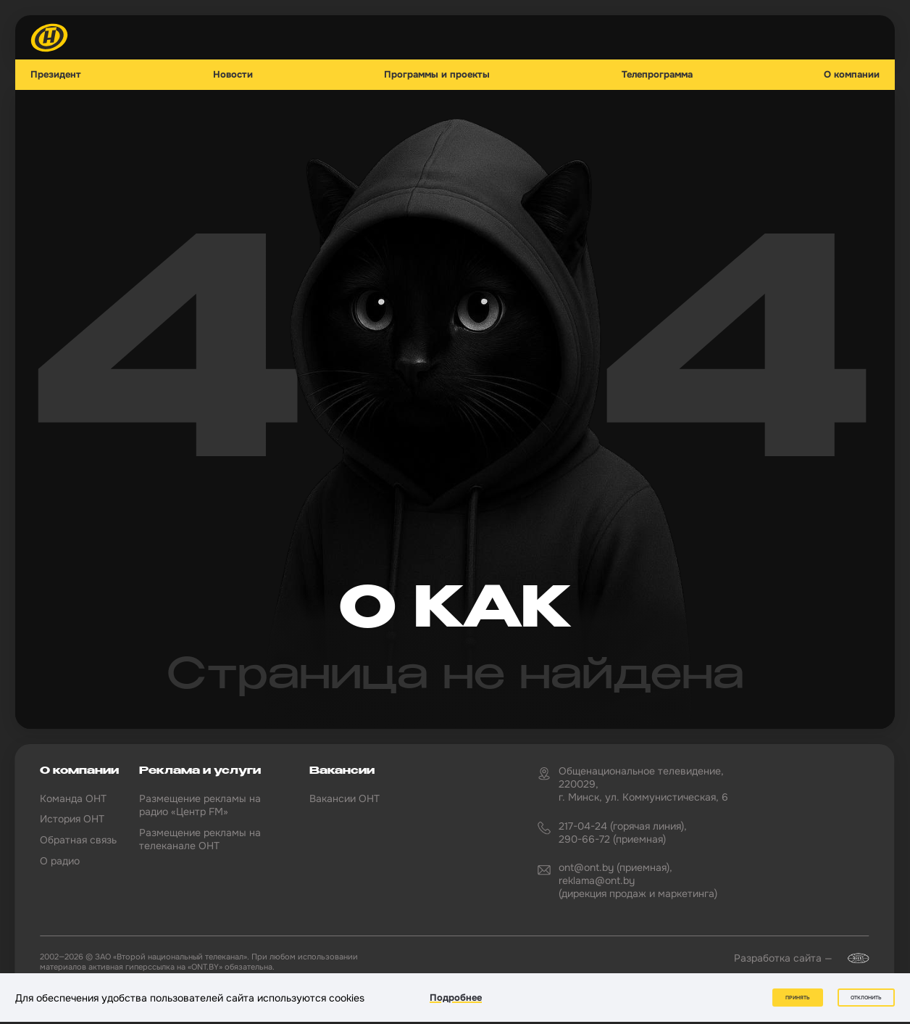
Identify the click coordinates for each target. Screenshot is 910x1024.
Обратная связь (78, 839)
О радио (60, 860)
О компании (852, 75)
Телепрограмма (657, 75)
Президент (55, 75)
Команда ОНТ (73, 798)
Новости (233, 75)
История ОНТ (72, 818)
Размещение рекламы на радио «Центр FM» (200, 805)
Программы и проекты (437, 75)
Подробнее (456, 997)
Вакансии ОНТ (344, 798)
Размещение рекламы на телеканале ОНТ (200, 839)
